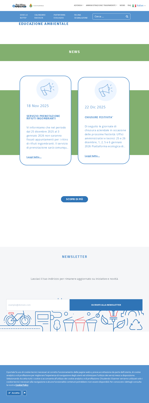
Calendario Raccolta (39, 16)
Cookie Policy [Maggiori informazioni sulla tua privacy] (21, 385)
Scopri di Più (74, 199)
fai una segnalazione (81, 16)
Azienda (78, 5)
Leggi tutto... (34, 157)
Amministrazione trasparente (101, 5)
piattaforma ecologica (59, 16)
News (122, 5)
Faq (129, 5)
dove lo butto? (24, 16)
